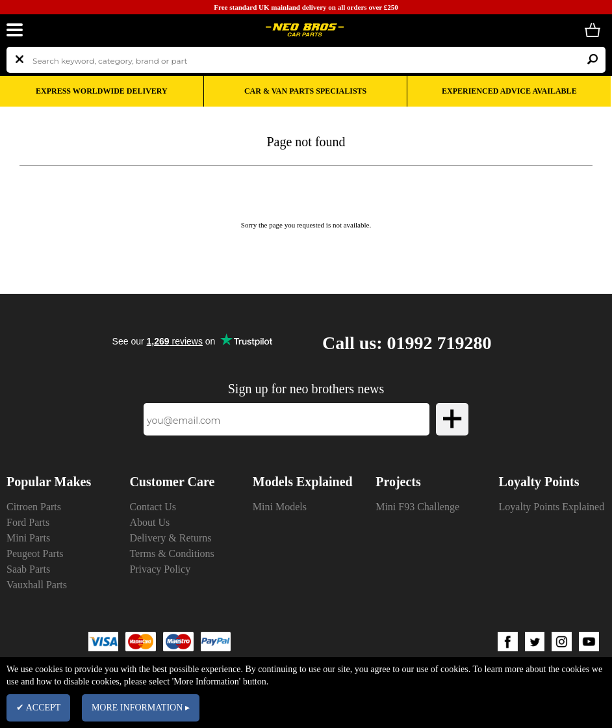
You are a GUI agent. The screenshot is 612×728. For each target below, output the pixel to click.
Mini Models (280, 506)
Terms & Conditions (171, 553)
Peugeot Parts (35, 553)
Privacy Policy (159, 569)
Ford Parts (27, 522)
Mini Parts (28, 537)
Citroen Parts (33, 506)
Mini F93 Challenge (417, 506)
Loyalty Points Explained (552, 506)
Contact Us (152, 506)
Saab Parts (28, 569)
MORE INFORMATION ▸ (141, 707)
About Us (149, 522)
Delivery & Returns (170, 537)
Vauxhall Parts (36, 584)
